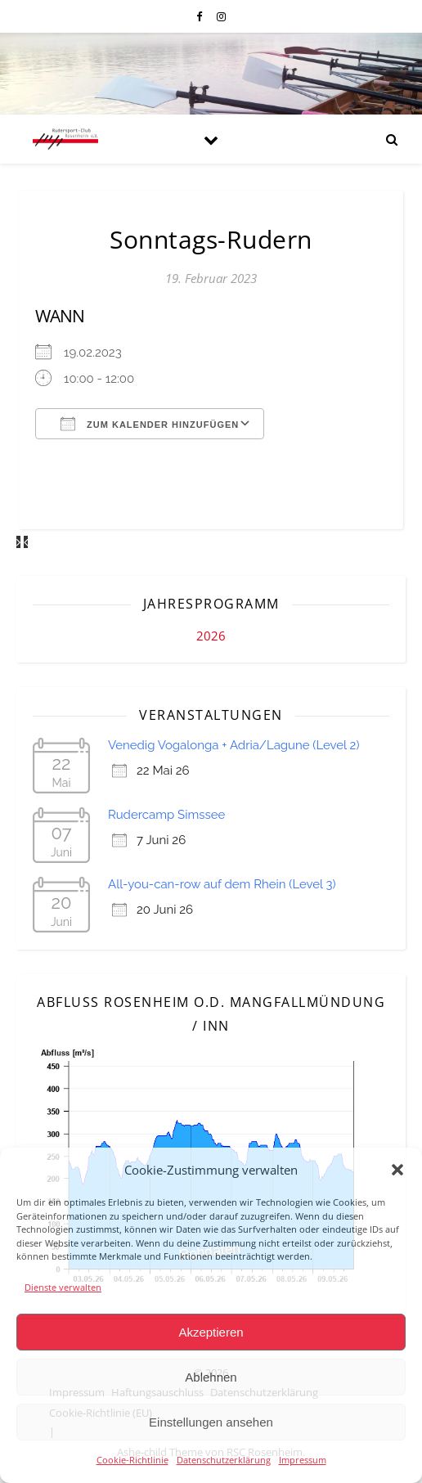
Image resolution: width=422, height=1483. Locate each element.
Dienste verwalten (63, 1287)
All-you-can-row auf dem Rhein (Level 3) (222, 884)
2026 (211, 635)
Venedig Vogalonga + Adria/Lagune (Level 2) (233, 745)
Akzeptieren (210, 1332)
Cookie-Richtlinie (132, 1460)
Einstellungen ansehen (211, 1422)
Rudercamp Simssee (166, 814)
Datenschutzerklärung (224, 1460)
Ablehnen (210, 1377)
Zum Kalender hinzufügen (150, 423)
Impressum (302, 1460)
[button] (397, 1170)
